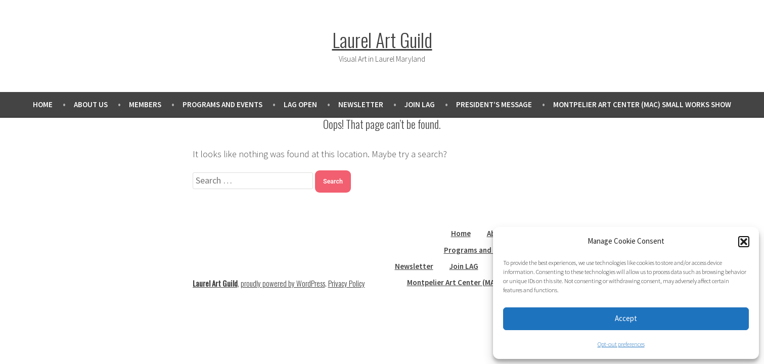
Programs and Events (222, 104)
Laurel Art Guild (382, 39)
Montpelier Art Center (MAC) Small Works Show (642, 104)
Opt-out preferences (621, 344)
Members (145, 104)
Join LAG (420, 104)
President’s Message (494, 104)
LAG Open (300, 104)
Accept (626, 318)
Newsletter (360, 104)
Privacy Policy (346, 283)
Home (43, 104)
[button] (744, 242)
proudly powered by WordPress (283, 283)
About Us (91, 104)
